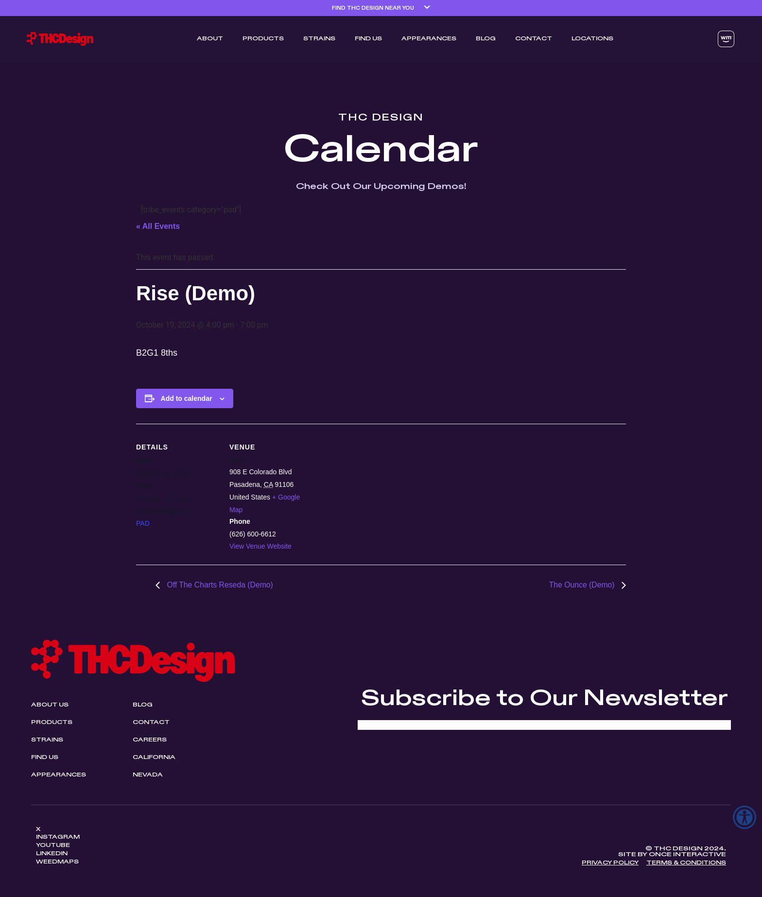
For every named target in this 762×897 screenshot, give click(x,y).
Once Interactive (687, 855)
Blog (486, 39)
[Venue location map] (474, 491)
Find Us (368, 39)
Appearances (428, 39)
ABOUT (210, 39)
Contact (533, 39)
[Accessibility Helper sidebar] (744, 817)
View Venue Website (260, 546)
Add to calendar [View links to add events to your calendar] (186, 398)
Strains (319, 39)
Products (263, 39)
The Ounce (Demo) (582, 585)
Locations (592, 39)
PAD (143, 523)
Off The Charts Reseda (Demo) (220, 585)
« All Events (158, 226)
